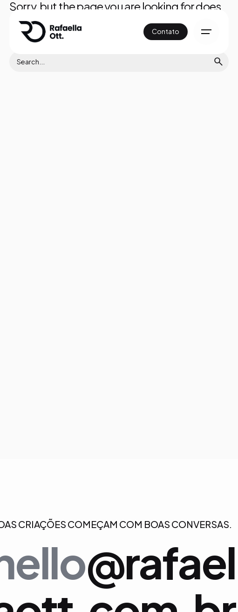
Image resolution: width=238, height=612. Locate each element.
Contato (165, 31)
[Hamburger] (206, 32)
